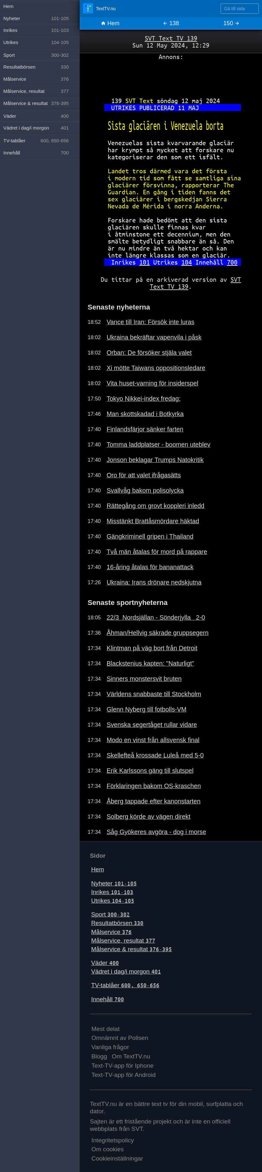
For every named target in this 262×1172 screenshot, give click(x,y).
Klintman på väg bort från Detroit (151, 648)
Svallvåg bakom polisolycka (145, 490)
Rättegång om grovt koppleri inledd (155, 505)
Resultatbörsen (117, 923)
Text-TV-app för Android (123, 1074)
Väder (105, 962)
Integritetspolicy (112, 1140)
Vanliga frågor (110, 1047)
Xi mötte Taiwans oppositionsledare (155, 367)
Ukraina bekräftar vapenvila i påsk (153, 337)
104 (186, 262)
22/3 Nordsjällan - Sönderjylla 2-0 (155, 617)
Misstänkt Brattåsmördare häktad (152, 521)
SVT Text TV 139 (171, 38)
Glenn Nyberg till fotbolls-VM (146, 709)
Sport (110, 914)
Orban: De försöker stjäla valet (149, 352)
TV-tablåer (125, 985)
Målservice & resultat (131, 949)
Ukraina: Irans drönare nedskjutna (153, 582)
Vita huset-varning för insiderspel (152, 383)
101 (144, 262)
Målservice (111, 932)
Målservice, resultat (123, 940)
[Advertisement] (171, 76)
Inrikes (112, 892)
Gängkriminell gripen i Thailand (149, 536)
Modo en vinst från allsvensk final (152, 739)
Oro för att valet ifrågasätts (143, 475)
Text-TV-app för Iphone (122, 1065)
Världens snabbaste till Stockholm (153, 694)
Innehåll (107, 999)
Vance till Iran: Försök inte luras (150, 321)
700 (232, 262)
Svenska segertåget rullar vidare (151, 724)
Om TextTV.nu (131, 1056)
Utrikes (112, 900)
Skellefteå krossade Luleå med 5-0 (155, 755)
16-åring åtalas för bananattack (149, 567)
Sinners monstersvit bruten (143, 678)
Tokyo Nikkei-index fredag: (143, 398)
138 (171, 23)
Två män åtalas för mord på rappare (156, 551)
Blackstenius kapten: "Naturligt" (150, 663)
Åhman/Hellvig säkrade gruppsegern (157, 632)
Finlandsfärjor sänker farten (144, 429)
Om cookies (107, 1149)
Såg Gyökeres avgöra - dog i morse (156, 831)
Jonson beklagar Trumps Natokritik (155, 459)
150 (231, 23)
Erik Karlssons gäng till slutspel (149, 770)
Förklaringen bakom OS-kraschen (153, 785)
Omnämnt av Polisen (119, 1037)
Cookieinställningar (117, 1158)
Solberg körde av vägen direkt (148, 816)
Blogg (99, 1056)
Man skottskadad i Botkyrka (145, 413)
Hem (110, 23)
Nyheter (114, 883)
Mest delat (105, 1029)
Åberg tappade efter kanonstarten (153, 801)
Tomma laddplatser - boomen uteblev (158, 444)
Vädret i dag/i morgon (126, 971)
